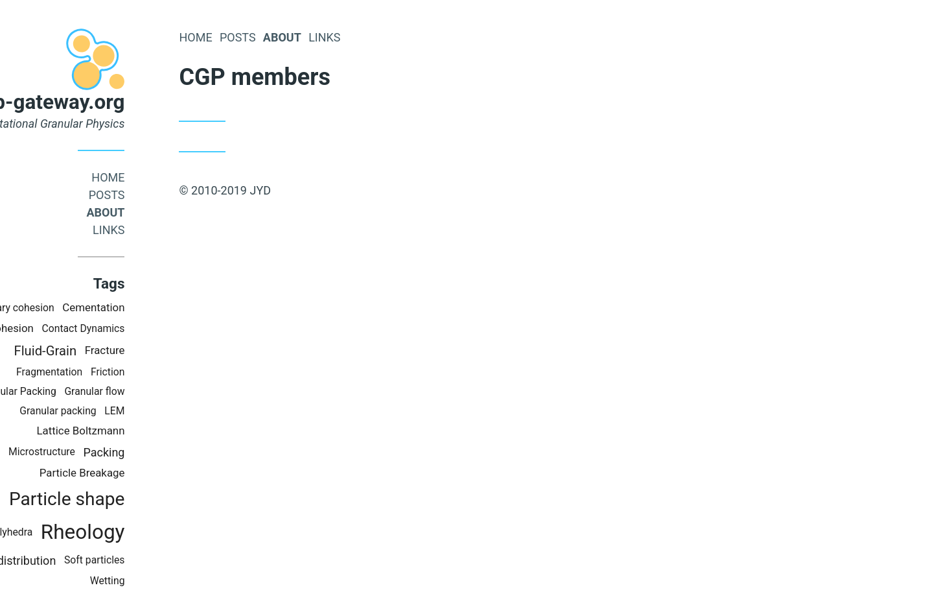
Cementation (150, 307)
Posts (163, 195)
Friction (164, 372)
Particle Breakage (138, 472)
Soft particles (151, 560)
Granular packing (114, 411)
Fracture (161, 350)
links (165, 230)
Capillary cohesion (69, 308)
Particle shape (123, 499)
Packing (160, 452)
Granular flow (151, 391)
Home (164, 177)
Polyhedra (66, 532)
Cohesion (68, 328)
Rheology (139, 532)
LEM (171, 411)
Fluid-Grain (102, 351)
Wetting (163, 581)
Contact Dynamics (139, 328)
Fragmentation (106, 372)
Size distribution (71, 560)
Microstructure (98, 451)
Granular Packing (74, 391)
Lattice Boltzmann (137, 430)
